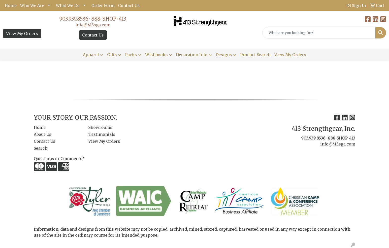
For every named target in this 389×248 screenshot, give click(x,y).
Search (40, 148)
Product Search (255, 54)
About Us (42, 134)
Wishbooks (156, 54)
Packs (131, 54)
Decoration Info (191, 54)
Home (11, 5)
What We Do (68, 5)
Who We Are (32, 5)
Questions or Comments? (59, 158)
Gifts (112, 54)
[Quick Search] (319, 32)
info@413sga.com (92, 24)
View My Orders (22, 33)
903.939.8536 (73, 19)
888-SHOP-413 (108, 19)
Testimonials (101, 134)
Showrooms (100, 127)
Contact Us (129, 5)
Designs (224, 54)
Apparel (91, 54)
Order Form (103, 5)
